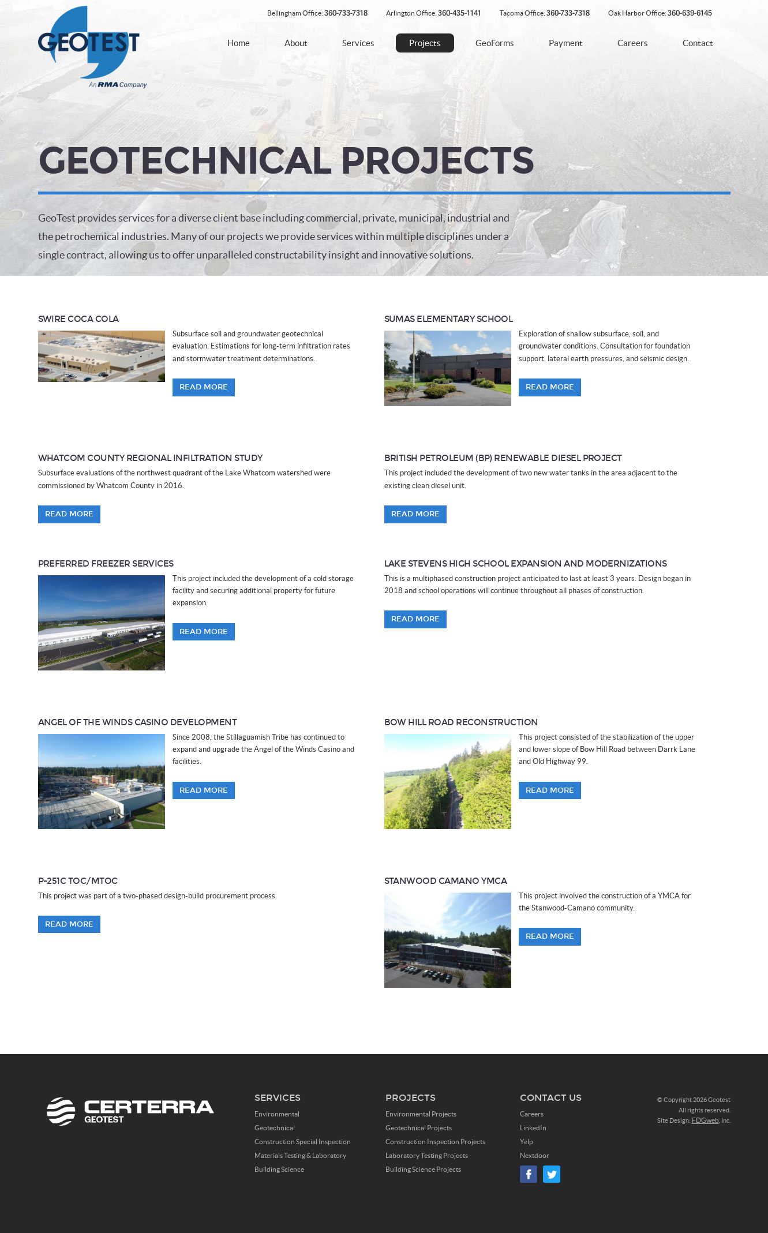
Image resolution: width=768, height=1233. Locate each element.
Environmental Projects (420, 1114)
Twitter (551, 1174)
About (296, 43)
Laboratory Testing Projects (426, 1155)
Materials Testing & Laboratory (300, 1155)
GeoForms (494, 43)
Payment (566, 43)
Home (238, 43)
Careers (632, 43)
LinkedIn (533, 1127)
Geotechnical (274, 1127)
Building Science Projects (423, 1169)
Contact (698, 43)
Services (358, 43)
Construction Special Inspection (302, 1141)
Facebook (528, 1174)
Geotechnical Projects (418, 1127)
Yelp (526, 1141)
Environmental (276, 1114)
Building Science (279, 1169)
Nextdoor (534, 1155)
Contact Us (551, 1097)
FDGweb (705, 1120)
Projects (425, 43)
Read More (203, 387)
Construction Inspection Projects (435, 1141)
